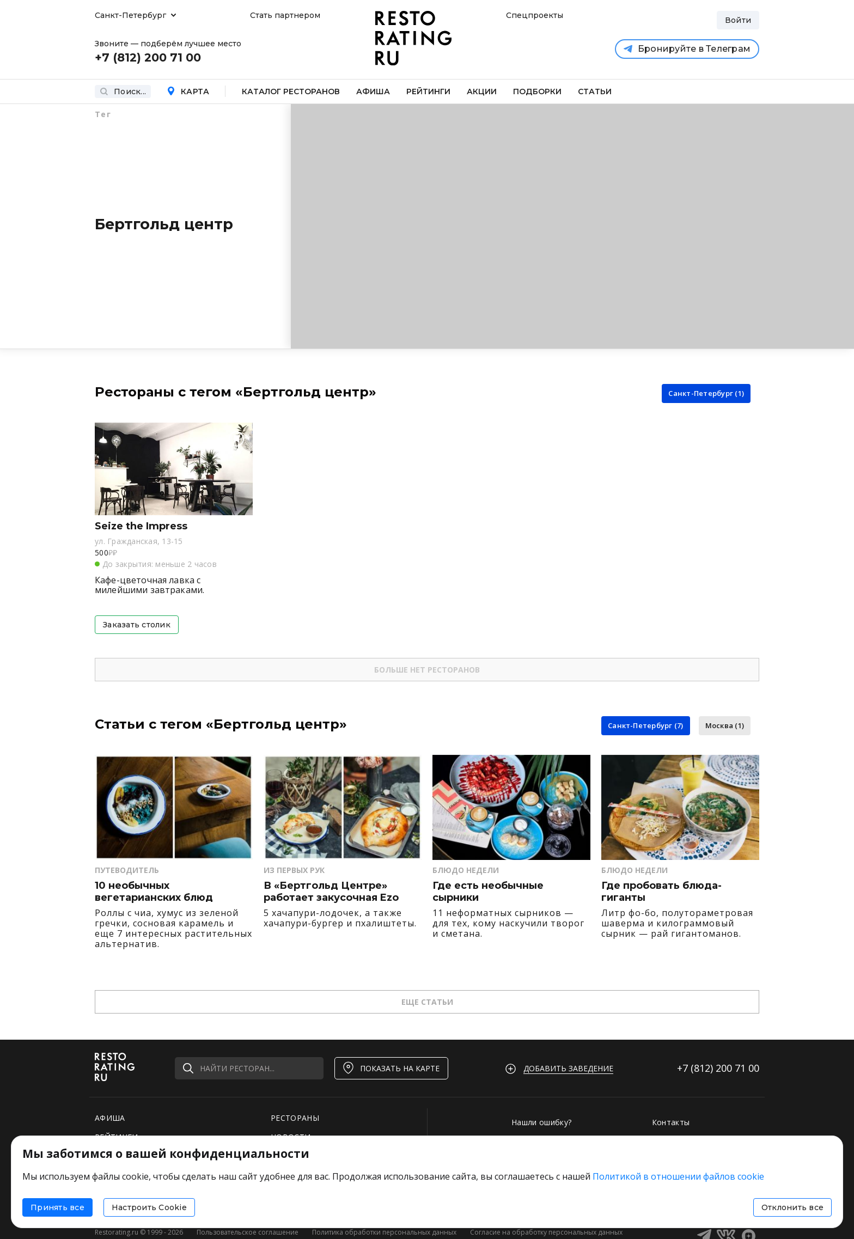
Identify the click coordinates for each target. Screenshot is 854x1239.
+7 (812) (718, 1068)
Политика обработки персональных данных (384, 1232)
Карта (188, 91)
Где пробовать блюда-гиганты (661, 892)
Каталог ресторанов (291, 91)
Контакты (671, 1122)
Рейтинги (428, 91)
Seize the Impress (141, 526)
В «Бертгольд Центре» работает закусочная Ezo (331, 892)
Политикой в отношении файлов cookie (678, 1176)
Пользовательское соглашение (247, 1232)
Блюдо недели (465, 870)
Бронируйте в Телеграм (687, 49)
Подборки (537, 91)
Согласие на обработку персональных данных (546, 1232)
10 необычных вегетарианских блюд (154, 892)
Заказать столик (136, 625)
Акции (482, 91)
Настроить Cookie (149, 1207)
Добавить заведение (568, 1068)
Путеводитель (127, 870)
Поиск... (123, 91)
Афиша (373, 91)
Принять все (57, 1207)
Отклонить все (792, 1207)
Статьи (595, 91)
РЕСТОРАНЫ (295, 1118)
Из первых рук (294, 870)
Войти (738, 20)
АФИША (110, 1118)
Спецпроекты (533, 15)
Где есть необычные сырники (488, 892)
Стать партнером (285, 15)
